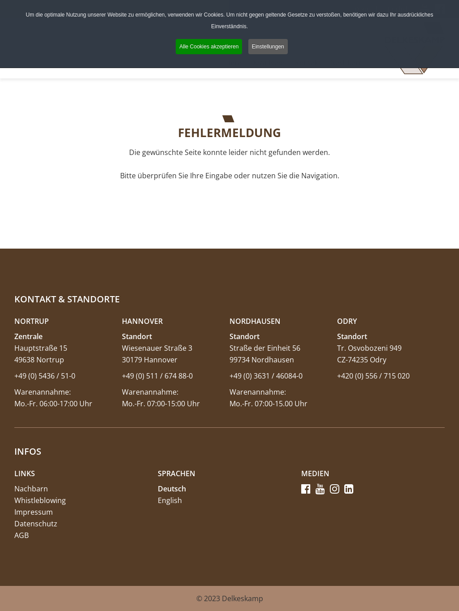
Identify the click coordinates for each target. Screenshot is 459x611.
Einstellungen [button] (268, 46)
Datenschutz (35, 524)
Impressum (33, 512)
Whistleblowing (40, 500)
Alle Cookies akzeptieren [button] (208, 46)
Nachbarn (31, 489)
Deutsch (172, 489)
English (170, 500)
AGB (21, 535)
